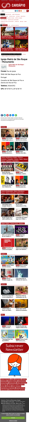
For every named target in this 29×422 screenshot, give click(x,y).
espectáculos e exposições (13, 19)
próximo (18, 56)
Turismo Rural (14, 223)
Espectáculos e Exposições (8, 388)
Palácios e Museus (12, 381)
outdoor (18, 16)
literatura (17, 21)
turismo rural (12, 16)
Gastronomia (20, 193)
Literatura (9, 161)
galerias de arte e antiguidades (7, 21)
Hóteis (8, 223)
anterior (24, 54)
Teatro (21, 159)
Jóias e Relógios (16, 386)
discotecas (3, 23)
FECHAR (13, 418)
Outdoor (3, 254)
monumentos (3, 18)
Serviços (3, 386)
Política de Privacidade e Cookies (13, 400)
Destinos (21, 223)
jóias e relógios (4, 19)
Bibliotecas (4, 381)
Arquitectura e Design (12, 157)
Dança (26, 159)
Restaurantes (10, 191)
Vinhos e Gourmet (11, 193)
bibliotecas (23, 16)
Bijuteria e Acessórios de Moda (16, 389)
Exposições (15, 161)
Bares (12, 379)
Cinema (16, 159)
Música (3, 161)
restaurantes (8, 14)
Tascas (3, 193)
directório (5, 25)
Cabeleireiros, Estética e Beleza (16, 384)
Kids (2, 314)
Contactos (3, 400)
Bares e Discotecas (19, 191)
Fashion (3, 284)
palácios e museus (10, 18)
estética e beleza (18, 18)
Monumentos (21, 381)
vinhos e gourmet (4, 16)
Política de (13, 420)
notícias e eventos (15, 25)
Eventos (3, 127)
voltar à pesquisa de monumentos (8, 56)
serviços (21, 21)
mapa (9, 25)
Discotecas (18, 379)
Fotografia (10, 159)
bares (25, 21)
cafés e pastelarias (16, 14)
